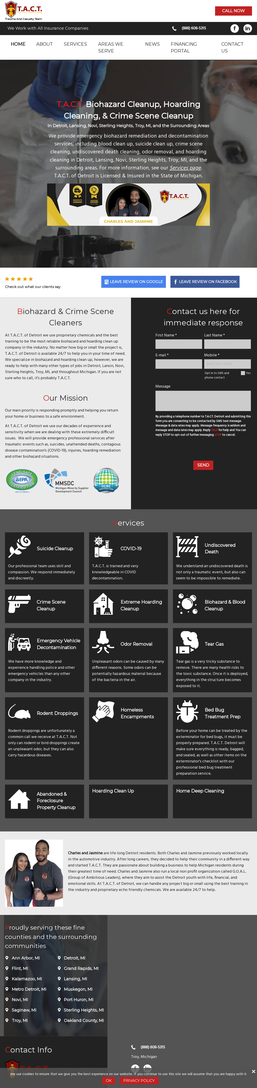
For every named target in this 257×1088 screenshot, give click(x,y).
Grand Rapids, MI (81, 968)
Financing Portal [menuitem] (184, 47)
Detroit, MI (74, 958)
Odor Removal (136, 644)
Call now (233, 10)
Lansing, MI (75, 978)
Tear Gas (214, 644)
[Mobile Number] (227, 364)
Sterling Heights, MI (83, 1010)
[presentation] (203, 449)
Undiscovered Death (220, 549)
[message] (203, 401)
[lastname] (227, 344)
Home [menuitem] (18, 44)
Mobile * (211, 355)
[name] (178, 344)
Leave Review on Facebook (208, 281)
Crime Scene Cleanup (51, 605)
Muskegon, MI (77, 989)
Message (162, 386)
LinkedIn (247, 28)
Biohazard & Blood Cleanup (225, 605)
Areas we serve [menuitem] (110, 47)
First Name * (166, 335)
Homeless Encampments (137, 713)
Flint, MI (19, 968)
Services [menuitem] (75, 44)
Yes (248, 373)
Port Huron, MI (78, 999)
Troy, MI (19, 1020)
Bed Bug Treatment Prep (222, 713)
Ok (109, 1080)
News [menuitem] (152, 44)
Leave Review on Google (136, 281)
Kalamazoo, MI (26, 978)
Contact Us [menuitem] (232, 47)
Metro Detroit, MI (28, 989)
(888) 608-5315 (194, 28)
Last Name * (214, 335)
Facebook (234, 28)
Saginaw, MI (23, 1010)
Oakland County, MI (83, 1020)
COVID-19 (131, 548)
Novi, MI (19, 999)
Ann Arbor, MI (25, 958)
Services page (185, 168)
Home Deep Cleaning (200, 791)
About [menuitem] (44, 44)
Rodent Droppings (57, 713)
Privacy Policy (139, 1080)
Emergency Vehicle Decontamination (58, 644)
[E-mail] (178, 364)
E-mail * (162, 355)
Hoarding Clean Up (113, 791)
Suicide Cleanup (55, 548)
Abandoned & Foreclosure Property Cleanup (56, 800)
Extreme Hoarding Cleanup (141, 605)
